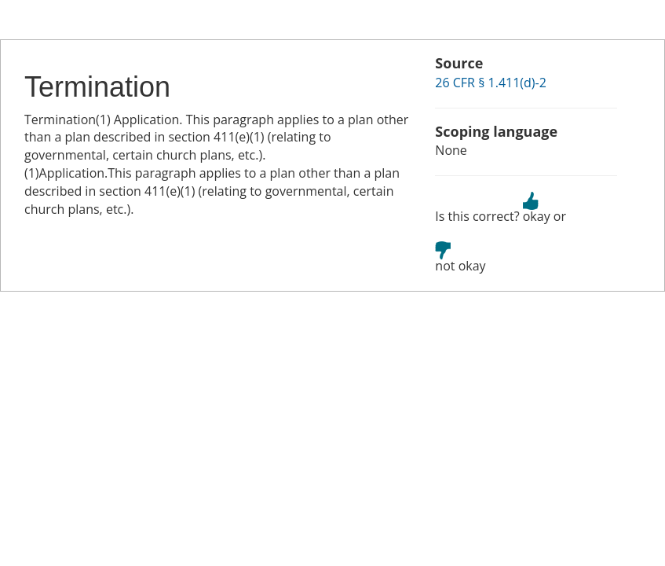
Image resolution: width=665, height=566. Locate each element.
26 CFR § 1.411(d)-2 (490, 82)
